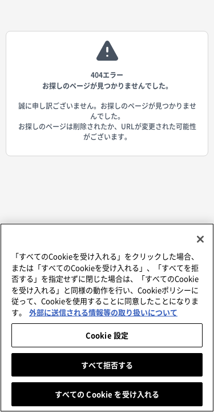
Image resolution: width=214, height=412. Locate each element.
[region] (107, 317)
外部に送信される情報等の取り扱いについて (103, 312)
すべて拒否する (107, 364)
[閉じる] (200, 239)
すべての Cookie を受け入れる (107, 394)
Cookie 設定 (107, 335)
